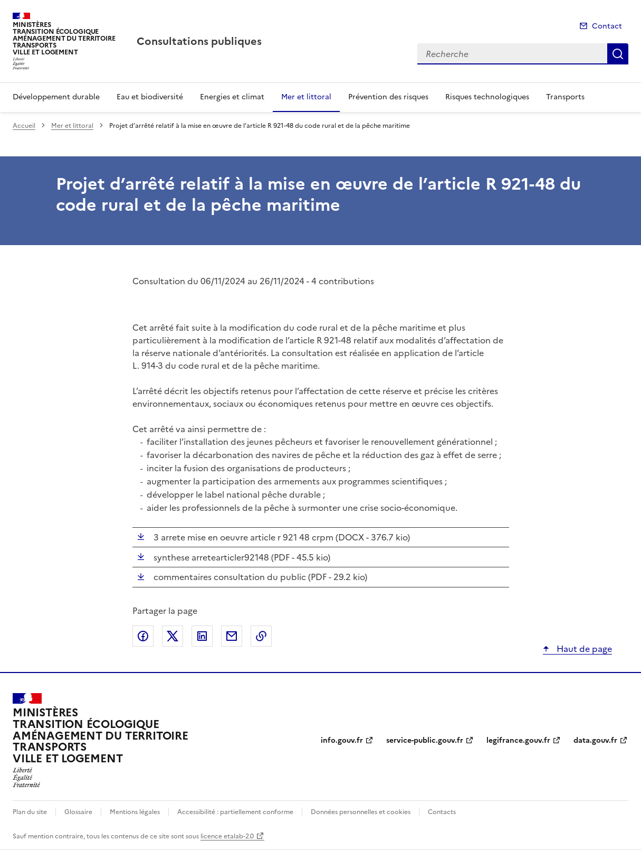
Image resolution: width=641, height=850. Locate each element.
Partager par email (231, 636)
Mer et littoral (306, 96)
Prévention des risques (388, 96)
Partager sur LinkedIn (202, 636)
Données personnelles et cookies (360, 812)
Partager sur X (172, 636)
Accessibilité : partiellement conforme (235, 812)
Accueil (24, 125)
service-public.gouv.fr (424, 740)
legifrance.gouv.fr (518, 740)
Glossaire (78, 812)
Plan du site (30, 812)
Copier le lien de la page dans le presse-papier (261, 636)
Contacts (442, 812)
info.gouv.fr (342, 740)
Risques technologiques (487, 96)
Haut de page (583, 648)
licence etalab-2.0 (227, 836)
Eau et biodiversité (150, 96)
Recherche (617, 53)
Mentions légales (135, 812)
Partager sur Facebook (143, 636)
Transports (565, 96)
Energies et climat (232, 96)
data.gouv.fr (595, 740)
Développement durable (56, 96)
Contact (607, 26)
